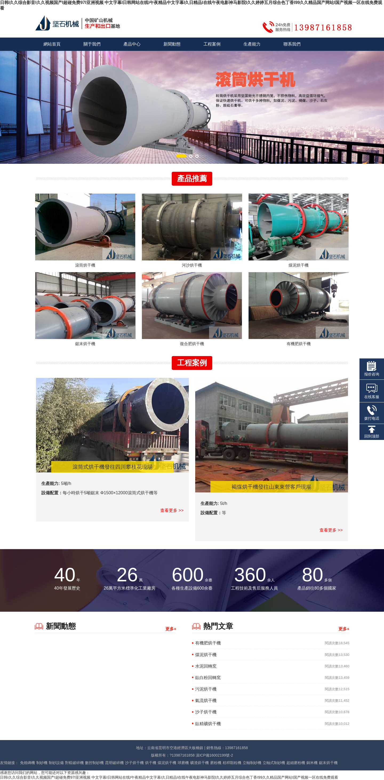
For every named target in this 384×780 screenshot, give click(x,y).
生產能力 (252, 44)
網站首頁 (52, 44)
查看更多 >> (171, 510)
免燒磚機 (27, 763)
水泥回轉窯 (206, 666)
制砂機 (41, 763)
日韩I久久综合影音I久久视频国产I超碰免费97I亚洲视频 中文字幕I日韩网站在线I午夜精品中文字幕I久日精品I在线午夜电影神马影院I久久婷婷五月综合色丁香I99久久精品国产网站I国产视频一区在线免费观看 (169, 777)
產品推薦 (192, 178)
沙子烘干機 (206, 712)
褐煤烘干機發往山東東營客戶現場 (271, 487)
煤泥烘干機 (299, 265)
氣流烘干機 (206, 700)
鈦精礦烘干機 (208, 723)
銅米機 (312, 763)
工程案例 (212, 44)
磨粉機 (215, 763)
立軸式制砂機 (274, 763)
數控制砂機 (94, 763)
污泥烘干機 (206, 689)
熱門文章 (218, 626)
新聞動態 (172, 44)
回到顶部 (371, 432)
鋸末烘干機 (85, 343)
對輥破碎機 (74, 763)
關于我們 (92, 44)
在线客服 (371, 390)
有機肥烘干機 (299, 343)
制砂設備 (56, 763)
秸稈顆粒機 (232, 763)
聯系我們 (292, 44)
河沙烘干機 (192, 265)
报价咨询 (371, 368)
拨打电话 (371, 412)
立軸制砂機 (252, 763)
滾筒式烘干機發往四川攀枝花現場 (113, 467)
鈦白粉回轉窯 (208, 677)
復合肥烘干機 (192, 343)
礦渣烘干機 (199, 763)
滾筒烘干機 (85, 265)
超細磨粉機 (295, 763)
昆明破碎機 (114, 763)
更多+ (170, 629)
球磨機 (183, 763)
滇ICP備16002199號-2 (214, 755)
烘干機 (150, 763)
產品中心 (132, 44)
